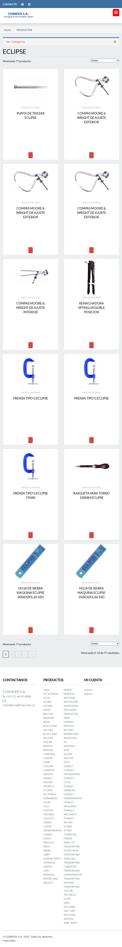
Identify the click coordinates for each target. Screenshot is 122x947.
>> (32, 654)
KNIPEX (47, 866)
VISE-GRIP (69, 910)
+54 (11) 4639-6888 (17, 696)
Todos (46, 689)
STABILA (68, 766)
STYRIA (68, 830)
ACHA (46, 697)
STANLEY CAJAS (69, 780)
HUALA (47, 838)
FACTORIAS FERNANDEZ (50, 796)
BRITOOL (48, 750)
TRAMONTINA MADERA (72, 880)
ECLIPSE (48, 790)
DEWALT (48, 778)
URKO (67, 902)
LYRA (46, 870)
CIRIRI (46, 762)
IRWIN (46, 850)
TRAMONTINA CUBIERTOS (72, 864)
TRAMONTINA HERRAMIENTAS (73, 872)
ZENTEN (68, 918)
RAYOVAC (69, 725)
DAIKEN (47, 774)
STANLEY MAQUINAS (70, 804)
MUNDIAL (69, 693)
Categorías (15, 41)
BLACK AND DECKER (50, 727)
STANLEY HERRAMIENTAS (73, 796)
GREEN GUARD (47, 824)
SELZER (68, 754)
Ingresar (88, 689)
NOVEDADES (71, 705)
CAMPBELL (49, 754)
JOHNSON (49, 862)
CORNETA (49, 770)
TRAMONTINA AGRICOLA (72, 856)
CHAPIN (47, 758)
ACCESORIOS (50, 693)
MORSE (68, 689)
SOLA (67, 762)
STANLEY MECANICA (70, 812)
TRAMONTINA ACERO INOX (72, 848)
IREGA (46, 846)
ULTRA (67, 898)
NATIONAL (70, 697)
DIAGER (47, 782)
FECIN (46, 802)
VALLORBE (69, 906)
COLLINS (48, 766)
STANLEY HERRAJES (69, 788)
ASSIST (47, 709)
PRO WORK (70, 709)
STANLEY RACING (69, 820)
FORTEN (48, 810)
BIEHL (46, 721)
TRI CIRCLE (70, 894)
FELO (46, 806)
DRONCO (48, 786)
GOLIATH (48, 818)
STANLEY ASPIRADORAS (72, 772)
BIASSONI (48, 717)
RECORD (68, 730)
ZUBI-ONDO (70, 922)
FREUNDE (48, 814)
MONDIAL (49, 874)
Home (7, 29)
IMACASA (48, 842)
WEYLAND (70, 914)
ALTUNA (48, 705)
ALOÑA (47, 701)
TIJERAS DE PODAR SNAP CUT (70, 838)
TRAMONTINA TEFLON (72, 888)
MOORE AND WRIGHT (50, 880)
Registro (88, 693)
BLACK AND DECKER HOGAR (50, 738)
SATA (66, 750)
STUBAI (68, 826)
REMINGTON (71, 734)
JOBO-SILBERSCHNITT (52, 856)
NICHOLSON (71, 701)
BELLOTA (48, 713)
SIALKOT (68, 758)
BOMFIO (48, 746)
